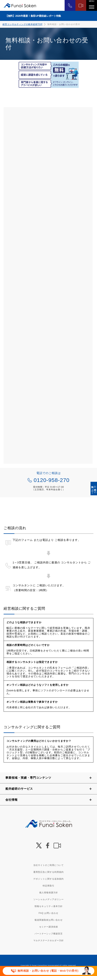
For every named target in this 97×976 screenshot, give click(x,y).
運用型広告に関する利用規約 (48, 872)
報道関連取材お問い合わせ (49, 920)
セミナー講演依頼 (48, 927)
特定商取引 (48, 885)
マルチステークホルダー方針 (48, 940)
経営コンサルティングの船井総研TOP (22, 24)
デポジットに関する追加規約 (48, 879)
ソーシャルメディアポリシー (48, 899)
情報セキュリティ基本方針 (49, 906)
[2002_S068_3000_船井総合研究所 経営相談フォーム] (48, 285)
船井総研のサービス (19, 788)
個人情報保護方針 (48, 892)
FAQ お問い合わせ (48, 913)
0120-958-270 (51, 480)
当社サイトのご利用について (48, 865)
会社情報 (11, 799)
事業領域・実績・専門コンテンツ (28, 777)
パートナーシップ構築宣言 (49, 933)
